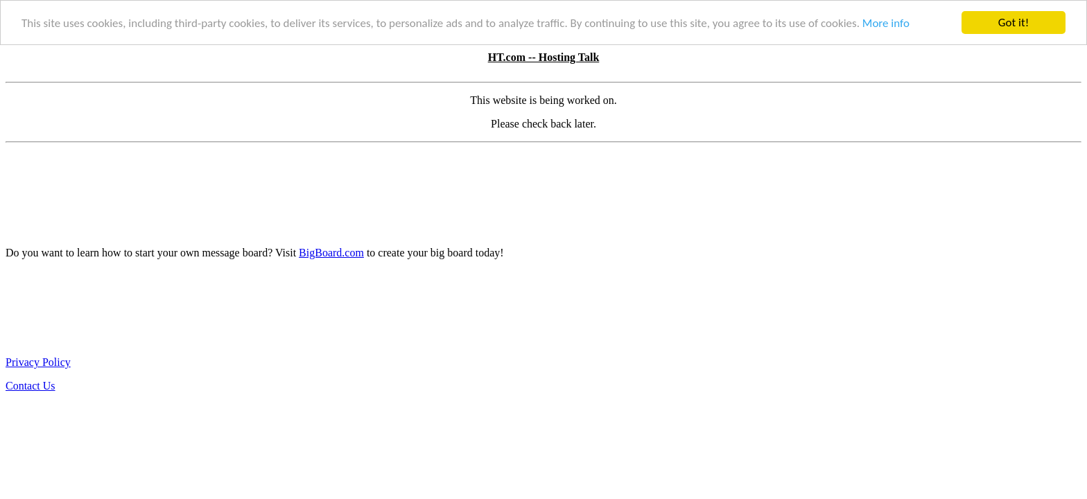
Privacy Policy (38, 362)
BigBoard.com (331, 253)
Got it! (1013, 22)
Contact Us (30, 386)
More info (886, 23)
